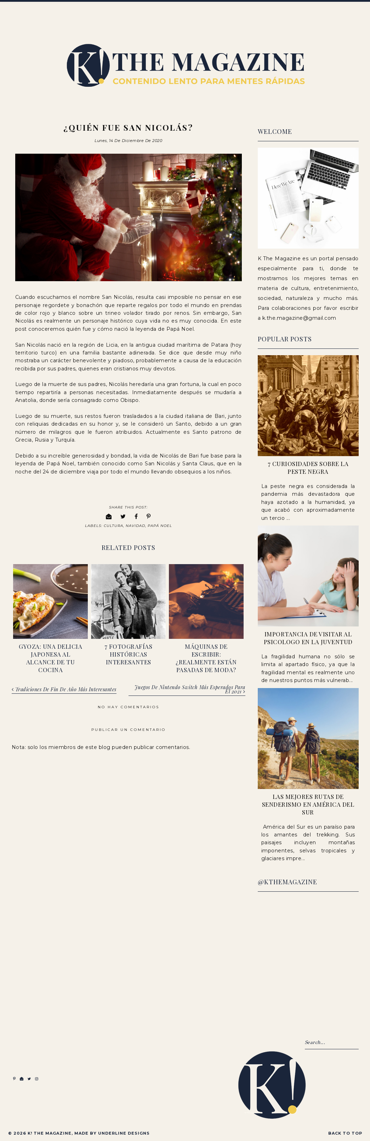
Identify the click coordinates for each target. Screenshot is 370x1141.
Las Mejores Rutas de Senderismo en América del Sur (308, 804)
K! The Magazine (50, 1133)
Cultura (113, 525)
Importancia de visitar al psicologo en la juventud (308, 638)
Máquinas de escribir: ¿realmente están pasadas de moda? (206, 658)
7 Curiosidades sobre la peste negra (308, 467)
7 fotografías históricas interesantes (128, 654)
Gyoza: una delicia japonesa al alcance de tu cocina (50, 658)
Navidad (135, 525)
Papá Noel (160, 525)
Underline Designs (124, 1133)
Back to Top (345, 1133)
